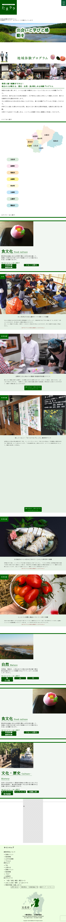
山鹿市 (12, 199)
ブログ (8, 874)
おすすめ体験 (10, 859)
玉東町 (12, 192)
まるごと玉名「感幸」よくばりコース (17, 882)
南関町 (12, 166)
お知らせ (8, 867)
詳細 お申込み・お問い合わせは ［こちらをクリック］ (33, 387)
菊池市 (12, 205)
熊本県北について (10, 852)
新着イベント (10, 869)
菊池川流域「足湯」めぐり (14, 885)
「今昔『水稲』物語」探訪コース (16, 880)
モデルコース (9, 878)
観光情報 (8, 856)
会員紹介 (8, 876)
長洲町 (12, 179)
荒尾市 (12, 173)
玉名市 (12, 159)
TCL (7, 865)
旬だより (7, 863)
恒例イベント (10, 854)
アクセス (8, 861)
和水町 (12, 186)
